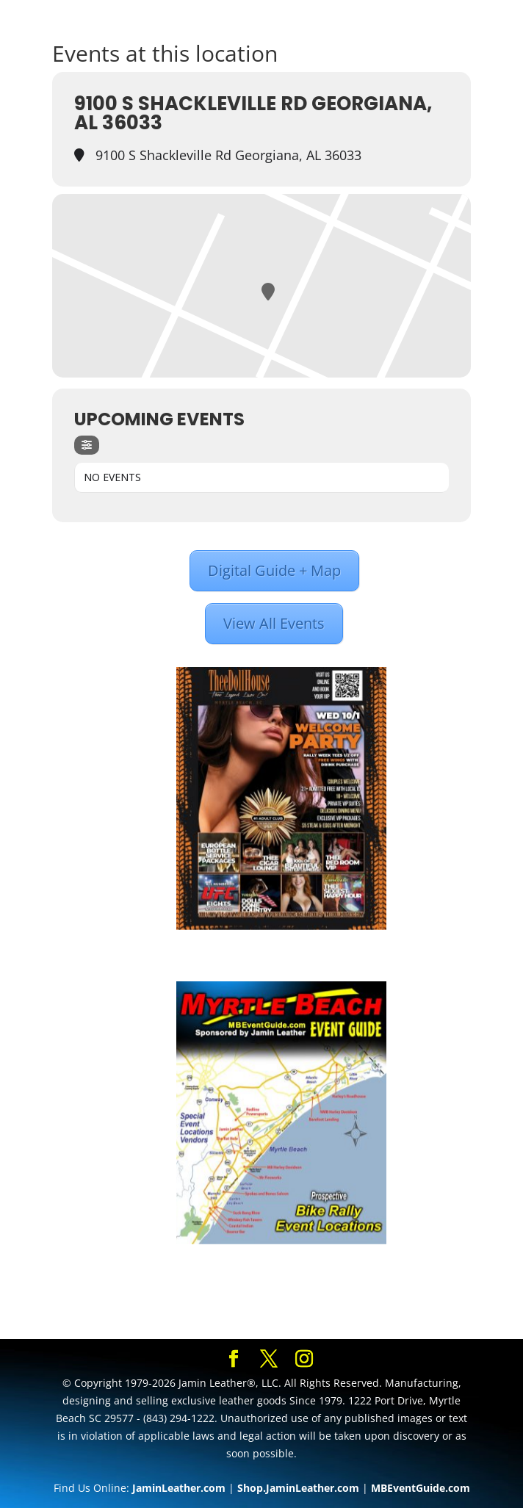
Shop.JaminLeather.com (298, 1488)
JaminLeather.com (179, 1488)
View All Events (274, 623)
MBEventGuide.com (420, 1488)
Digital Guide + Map (274, 570)
